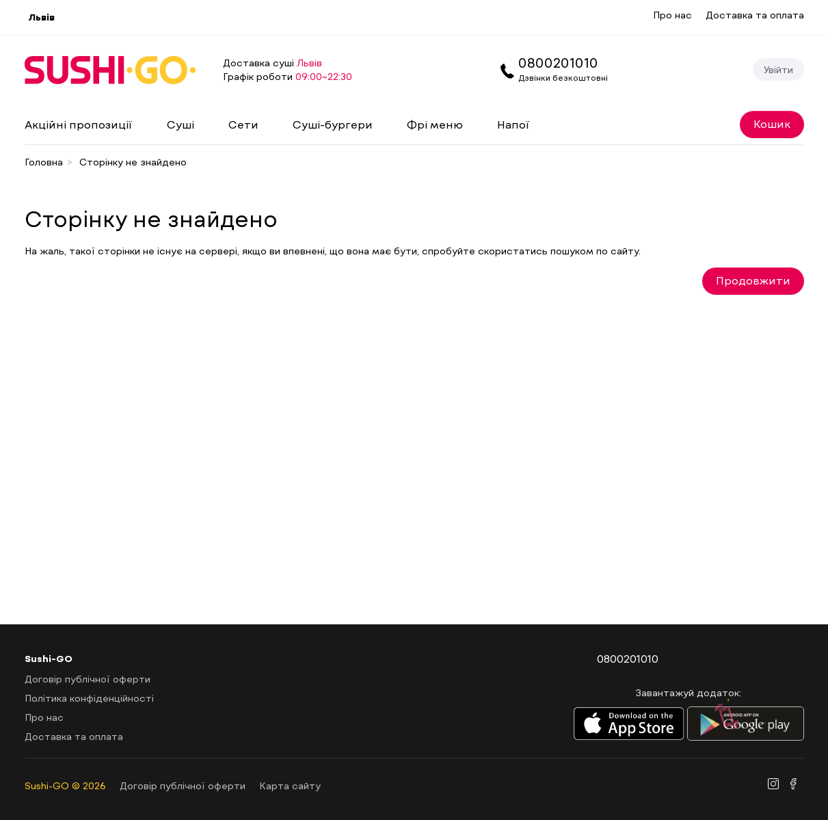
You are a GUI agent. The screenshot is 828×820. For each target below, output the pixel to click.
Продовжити (753, 280)
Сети (243, 124)
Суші (180, 124)
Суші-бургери (333, 124)
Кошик (771, 123)
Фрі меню (435, 124)
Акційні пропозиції (79, 124)
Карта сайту (290, 785)
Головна (44, 162)
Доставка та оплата (755, 15)
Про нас (672, 15)
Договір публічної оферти (87, 679)
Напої (513, 124)
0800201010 (558, 62)
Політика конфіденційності (89, 698)
